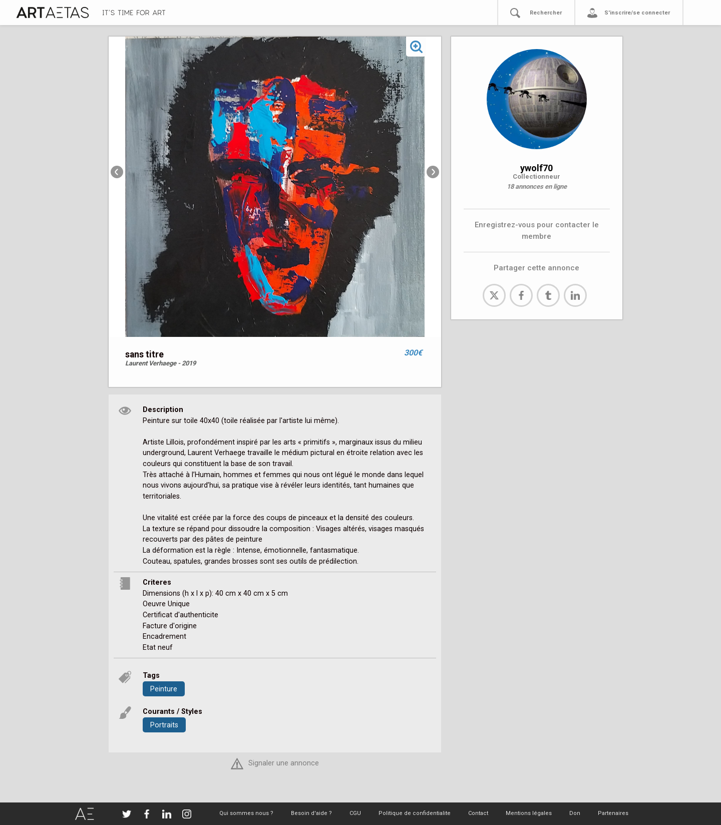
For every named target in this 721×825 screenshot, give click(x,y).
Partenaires (613, 813)
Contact (478, 813)
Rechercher (546, 13)
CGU (355, 813)
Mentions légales (529, 813)
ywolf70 (536, 168)
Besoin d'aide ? (311, 813)
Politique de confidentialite (415, 813)
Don (574, 813)
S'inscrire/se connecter (637, 13)
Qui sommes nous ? (246, 813)
